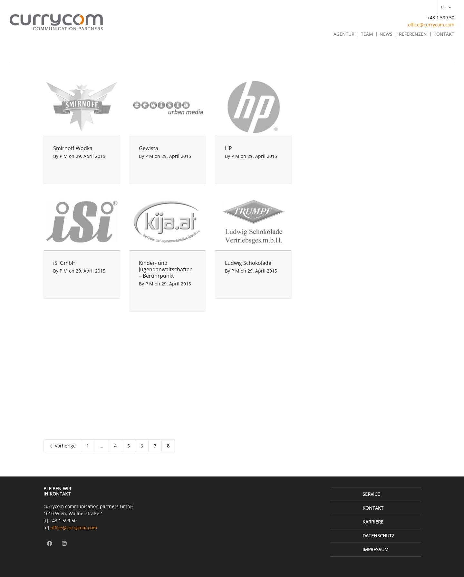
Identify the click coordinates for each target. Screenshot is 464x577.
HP (228, 148)
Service (371, 494)
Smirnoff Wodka (72, 148)
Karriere (372, 522)
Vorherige (62, 446)
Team (367, 34)
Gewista (148, 148)
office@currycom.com (431, 25)
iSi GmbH (64, 262)
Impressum (375, 549)
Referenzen (413, 34)
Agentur (344, 34)
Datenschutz (378, 536)
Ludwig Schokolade (248, 262)
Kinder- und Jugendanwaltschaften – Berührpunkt (166, 269)
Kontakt (443, 34)
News (386, 34)
